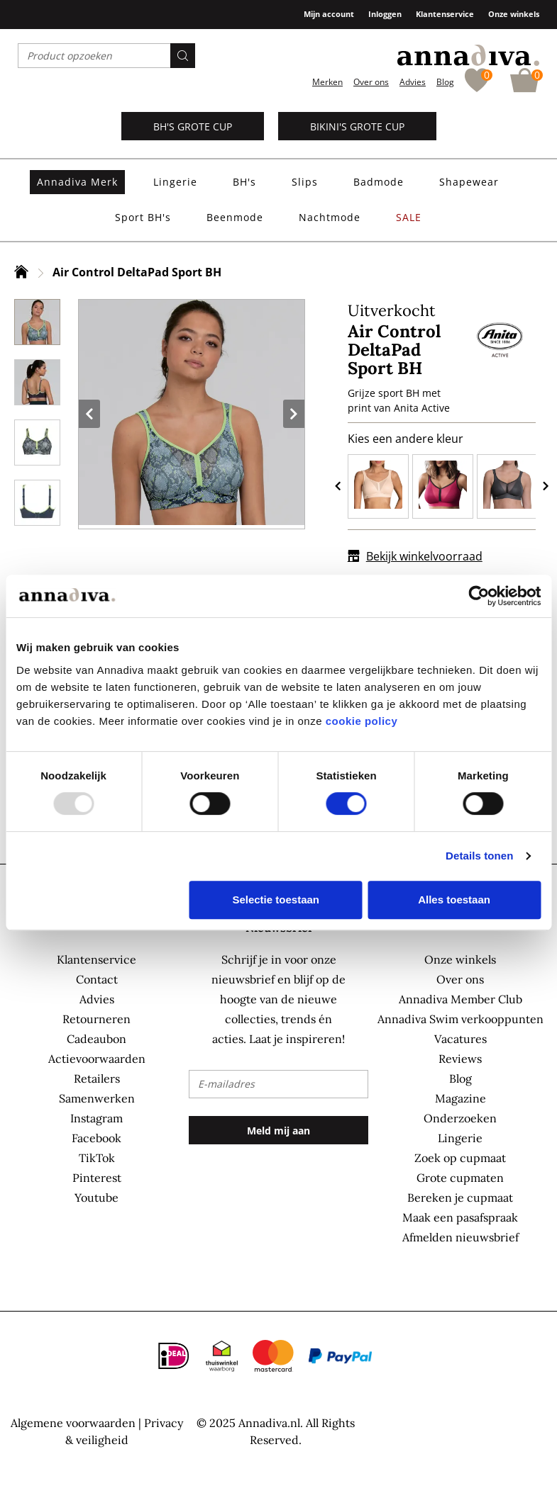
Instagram (96, 1118)
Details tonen (479, 856)
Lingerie (460, 1138)
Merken (327, 82)
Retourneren (96, 1019)
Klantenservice (445, 14)
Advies (412, 82)
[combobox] (106, 55)
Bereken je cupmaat (460, 1197)
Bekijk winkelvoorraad (415, 556)
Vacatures (460, 1039)
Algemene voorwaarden (73, 1423)
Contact (97, 979)
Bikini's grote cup (357, 126)
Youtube (96, 1197)
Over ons (371, 82)
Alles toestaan (454, 900)
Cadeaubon (96, 1039)
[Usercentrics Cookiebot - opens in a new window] (479, 596)
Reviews (460, 1059)
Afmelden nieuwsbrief (460, 1237)
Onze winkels (513, 14)
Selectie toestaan (275, 900)
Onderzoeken (460, 1118)
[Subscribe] (278, 1130)
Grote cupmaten (460, 1178)
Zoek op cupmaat (460, 1158)
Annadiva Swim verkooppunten (460, 1019)
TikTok (97, 1158)
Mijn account (329, 14)
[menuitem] (77, 182)
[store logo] (468, 55)
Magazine (460, 1098)
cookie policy (362, 721)
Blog (445, 82)
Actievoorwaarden (96, 1059)
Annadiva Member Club (460, 999)
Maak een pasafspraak (460, 1217)
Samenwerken (97, 1098)
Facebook (96, 1138)
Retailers (97, 1078)
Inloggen (385, 14)
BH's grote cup (192, 126)
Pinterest (96, 1178)
